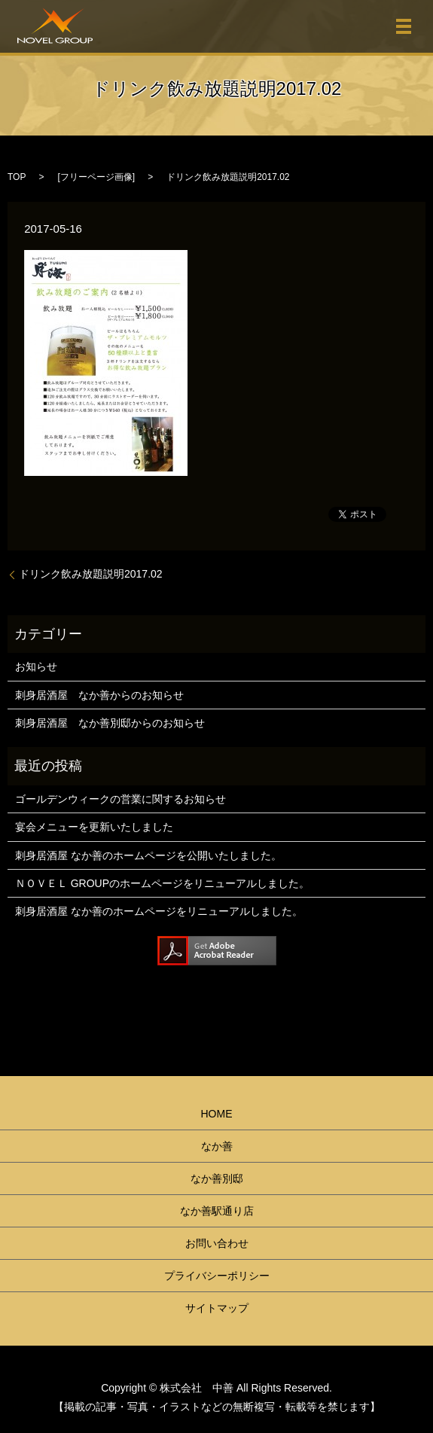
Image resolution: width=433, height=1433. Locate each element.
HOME (217, 1114)
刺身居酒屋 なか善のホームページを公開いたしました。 (148, 855)
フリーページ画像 (96, 177)
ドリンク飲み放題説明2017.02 (91, 574)
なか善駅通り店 (217, 1211)
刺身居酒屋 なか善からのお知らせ (99, 695)
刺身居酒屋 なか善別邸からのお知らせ (110, 723)
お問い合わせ (217, 1243)
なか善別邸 (217, 1178)
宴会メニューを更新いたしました (94, 827)
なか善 (217, 1146)
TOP (17, 177)
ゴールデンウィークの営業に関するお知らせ (120, 799)
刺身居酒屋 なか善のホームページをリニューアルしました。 (159, 911)
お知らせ (36, 666)
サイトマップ (217, 1308)
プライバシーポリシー (217, 1276)
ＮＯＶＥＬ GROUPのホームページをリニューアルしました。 (162, 883)
